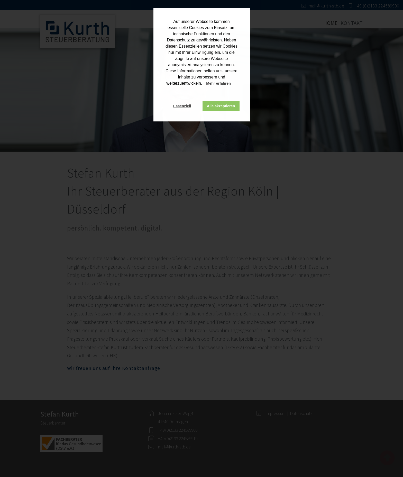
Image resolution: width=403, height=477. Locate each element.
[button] (235, 84)
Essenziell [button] (182, 106)
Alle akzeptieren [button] (221, 106)
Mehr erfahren (218, 83)
